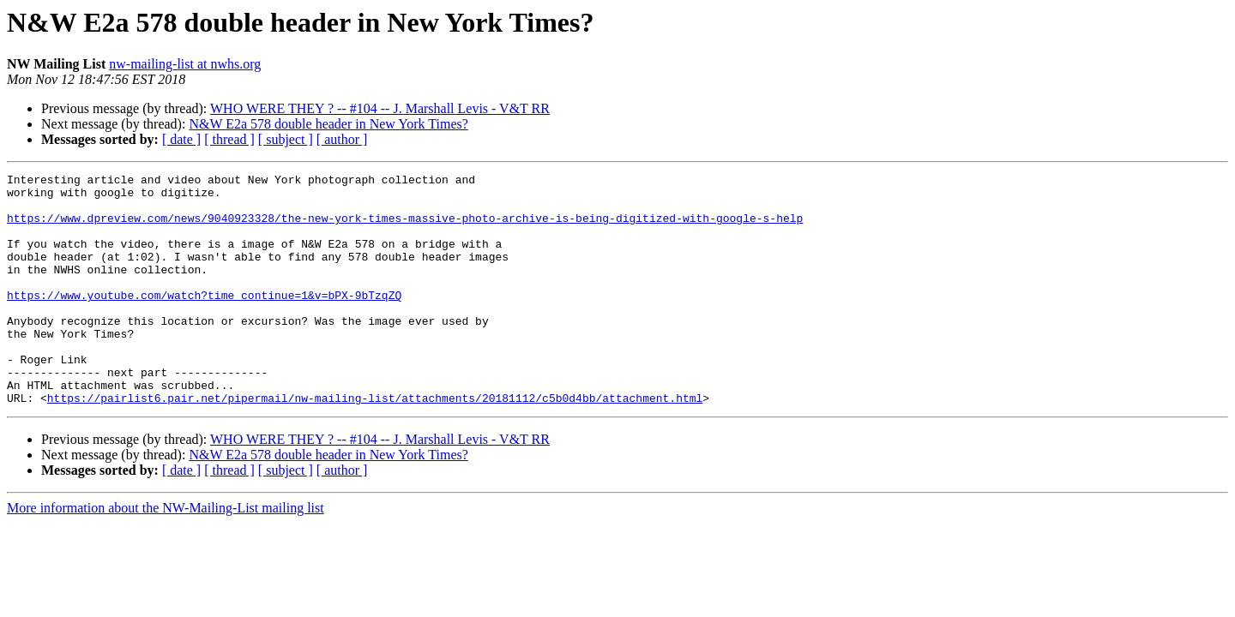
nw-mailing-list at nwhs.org (185, 64)
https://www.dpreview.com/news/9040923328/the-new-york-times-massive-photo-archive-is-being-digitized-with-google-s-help (405, 228)
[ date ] (181, 139)
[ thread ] (229, 139)
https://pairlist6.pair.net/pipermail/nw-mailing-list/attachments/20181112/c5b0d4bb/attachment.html (374, 444)
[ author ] (342, 139)
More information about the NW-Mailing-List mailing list (165, 554)
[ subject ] (285, 139)
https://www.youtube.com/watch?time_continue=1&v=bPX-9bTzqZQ (204, 320)
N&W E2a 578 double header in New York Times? (328, 124)
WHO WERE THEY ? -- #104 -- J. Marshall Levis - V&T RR (380, 108)
